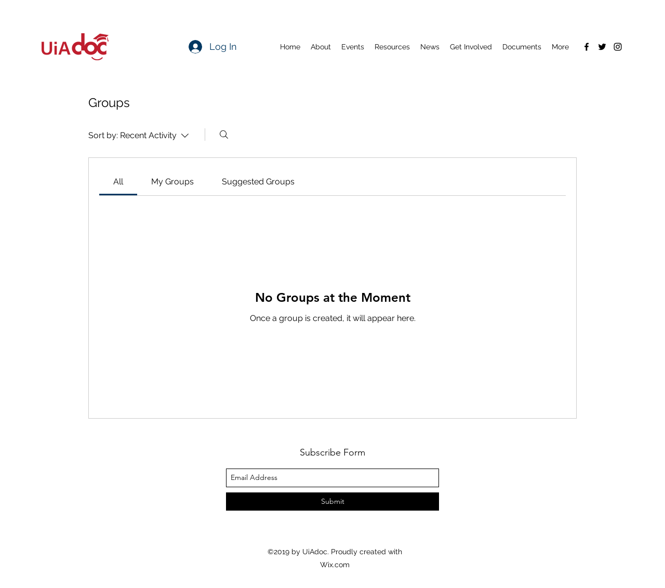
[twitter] (602, 47)
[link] (118, 181)
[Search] (224, 134)
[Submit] (332, 501)
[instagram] (618, 47)
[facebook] (586, 47)
